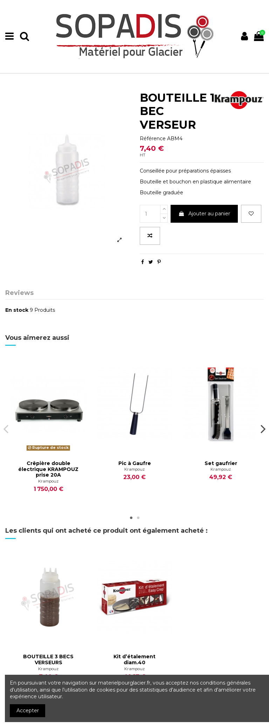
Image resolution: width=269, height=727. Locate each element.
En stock (16, 310)
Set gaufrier (221, 463)
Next (263, 428)
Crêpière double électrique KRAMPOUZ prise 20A (48, 469)
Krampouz (48, 481)
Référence (153, 138)
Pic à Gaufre (134, 463)
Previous (6, 428)
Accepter (27, 710)
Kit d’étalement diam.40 (134, 659)
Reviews (19, 293)
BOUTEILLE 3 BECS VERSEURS (48, 659)
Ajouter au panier (204, 213)
